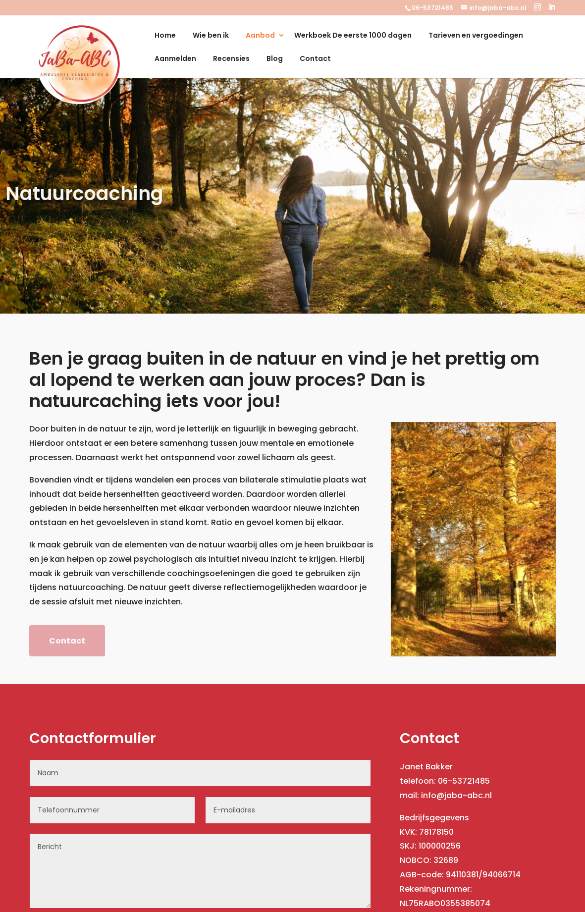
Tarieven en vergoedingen (475, 36)
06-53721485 (432, 7)
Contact (315, 59)
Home (165, 36)
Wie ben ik (211, 36)
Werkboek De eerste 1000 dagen (353, 36)
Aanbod (260, 36)
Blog (274, 59)
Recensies (231, 59)
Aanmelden (175, 59)
